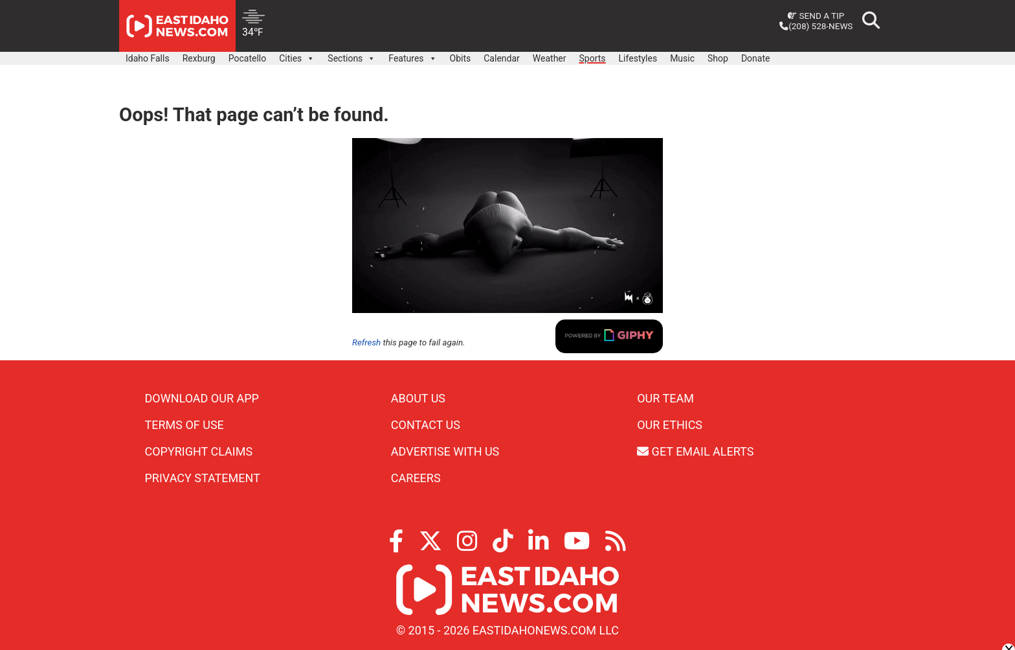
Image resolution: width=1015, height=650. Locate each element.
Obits (460, 58)
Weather (549, 58)
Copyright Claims (199, 451)
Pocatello (247, 58)
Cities (297, 55)
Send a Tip (816, 15)
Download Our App (202, 398)
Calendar (502, 58)
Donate (755, 58)
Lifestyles (638, 58)
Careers (416, 478)
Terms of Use (184, 425)
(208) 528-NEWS (816, 26)
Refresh (366, 342)
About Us (418, 398)
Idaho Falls (148, 58)
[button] (310, 58)
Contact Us (425, 425)
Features (412, 55)
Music (682, 58)
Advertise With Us (445, 451)
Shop (718, 58)
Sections (351, 55)
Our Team (665, 398)
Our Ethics (669, 425)
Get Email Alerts (695, 451)
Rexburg (199, 58)
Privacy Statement (202, 478)
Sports (592, 58)
